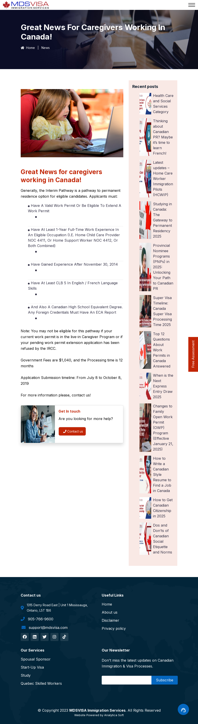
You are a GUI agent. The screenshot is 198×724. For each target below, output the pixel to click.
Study (26, 675)
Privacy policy (114, 628)
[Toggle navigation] (191, 5)
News (45, 48)
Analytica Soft (114, 715)
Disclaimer (110, 620)
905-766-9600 (37, 618)
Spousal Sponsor (36, 659)
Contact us (73, 431)
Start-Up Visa (32, 667)
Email (107, 680)
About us (109, 612)
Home (28, 48)
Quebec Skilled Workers (41, 683)
